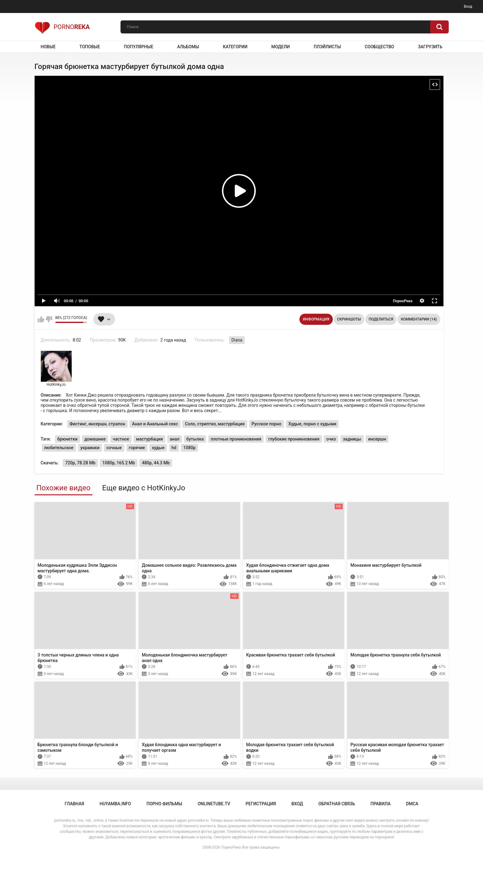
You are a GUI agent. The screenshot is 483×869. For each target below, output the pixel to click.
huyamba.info (115, 803)
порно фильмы (164, 803)
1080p (189, 447)
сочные (114, 447)
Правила (381, 803)
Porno (62, 27)
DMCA (412, 803)
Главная (74, 803)
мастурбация (149, 439)
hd (174, 447)
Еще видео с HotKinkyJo (143, 488)
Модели (280, 46)
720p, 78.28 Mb (80, 462)
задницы (352, 439)
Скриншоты (349, 319)
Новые (48, 46)
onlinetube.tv (214, 803)
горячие (137, 447)
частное (121, 439)
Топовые (89, 46)
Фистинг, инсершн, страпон (97, 423)
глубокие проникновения (294, 439)
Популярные (138, 46)
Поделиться (381, 319)
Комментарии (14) (419, 319)
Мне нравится (41, 319)
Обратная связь (336, 803)
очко (331, 439)
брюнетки (67, 439)
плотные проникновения (236, 439)
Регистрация (261, 803)
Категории (235, 46)
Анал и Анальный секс (155, 423)
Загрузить (430, 46)
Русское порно (267, 423)
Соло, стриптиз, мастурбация (214, 423)
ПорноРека (231, 847)
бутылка (195, 439)
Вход (468, 6)
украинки (90, 447)
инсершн (377, 439)
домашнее (95, 439)
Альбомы (188, 46)
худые (158, 447)
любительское (59, 447)
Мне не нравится (49, 319)
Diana (237, 340)
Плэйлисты (327, 46)
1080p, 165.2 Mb (118, 462)
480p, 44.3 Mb (156, 462)
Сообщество (379, 46)
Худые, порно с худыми (312, 423)
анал (174, 439)
